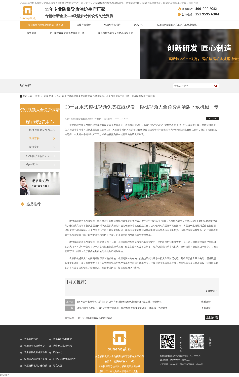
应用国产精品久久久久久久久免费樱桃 (177, 25)
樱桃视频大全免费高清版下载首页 (45, 25)
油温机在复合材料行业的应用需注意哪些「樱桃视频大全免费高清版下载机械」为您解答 (122, 308)
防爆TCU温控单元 (62, 345)
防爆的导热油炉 (111, 366)
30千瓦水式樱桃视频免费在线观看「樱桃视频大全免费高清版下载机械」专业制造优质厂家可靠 (106, 96)
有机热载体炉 (117, 371)
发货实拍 (34, 146)
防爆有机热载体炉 (62, 339)
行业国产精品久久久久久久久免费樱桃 (39, 156)
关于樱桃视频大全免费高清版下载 (67, 33)
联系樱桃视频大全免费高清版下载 (115, 33)
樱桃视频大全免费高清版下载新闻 (41, 130)
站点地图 (57, 365)
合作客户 (32, 164)
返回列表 (212, 118)
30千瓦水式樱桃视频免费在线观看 (95, 318)
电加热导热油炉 (112, 25)
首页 (37, 96)
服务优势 (31, 33)
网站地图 (4, 375)
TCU (108, 371)
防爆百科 (34, 138)
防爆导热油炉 (133, 3)
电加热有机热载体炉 (34, 345)
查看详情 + (206, 302)
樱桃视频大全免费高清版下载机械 (86, 119)
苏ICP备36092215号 (124, 361)
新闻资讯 (49, 96)
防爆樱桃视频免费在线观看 (109, 3)
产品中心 (138, 25)
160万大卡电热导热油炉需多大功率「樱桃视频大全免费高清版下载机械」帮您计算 (119, 302)
